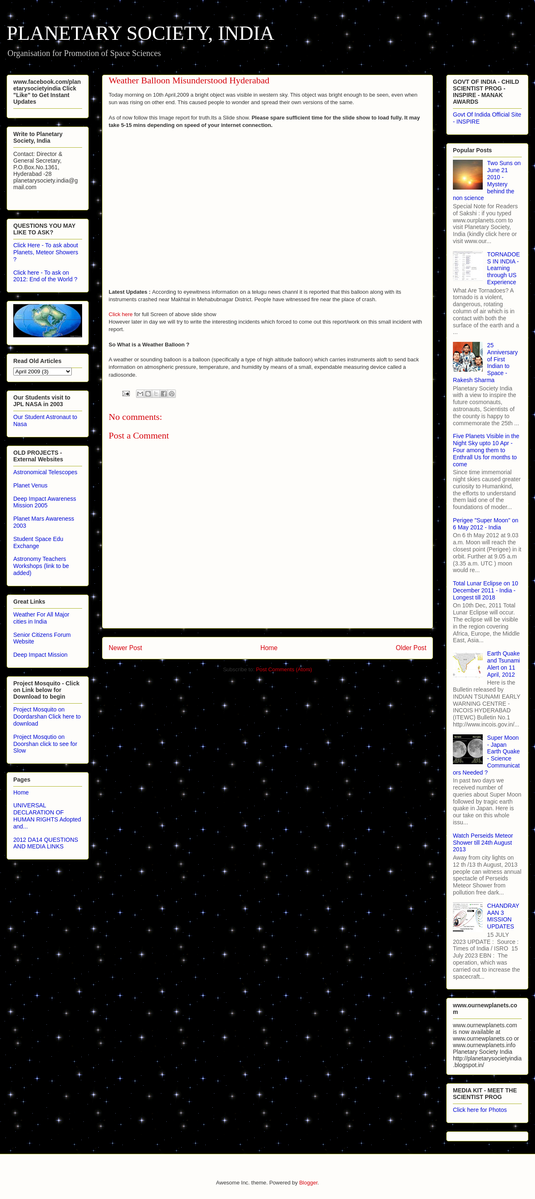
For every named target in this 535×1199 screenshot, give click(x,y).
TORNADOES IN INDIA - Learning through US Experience (503, 268)
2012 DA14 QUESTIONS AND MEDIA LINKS (45, 843)
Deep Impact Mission (40, 654)
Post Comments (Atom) (284, 669)
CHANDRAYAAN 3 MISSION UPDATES (503, 916)
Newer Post (125, 647)
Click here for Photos (480, 1109)
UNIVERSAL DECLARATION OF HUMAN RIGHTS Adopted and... (47, 815)
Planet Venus (30, 485)
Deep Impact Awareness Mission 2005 (44, 502)
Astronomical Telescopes (45, 472)
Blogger (308, 1183)
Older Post (411, 647)
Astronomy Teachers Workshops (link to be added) (41, 566)
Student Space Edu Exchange (38, 542)
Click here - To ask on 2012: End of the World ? (45, 276)
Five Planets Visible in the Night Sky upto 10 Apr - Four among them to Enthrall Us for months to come (486, 450)
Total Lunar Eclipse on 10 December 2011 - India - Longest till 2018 (485, 590)
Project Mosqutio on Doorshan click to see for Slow (45, 744)
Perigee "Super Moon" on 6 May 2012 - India (485, 524)
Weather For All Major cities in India (41, 618)
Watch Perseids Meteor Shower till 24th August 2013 (483, 842)
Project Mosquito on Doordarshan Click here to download (47, 716)
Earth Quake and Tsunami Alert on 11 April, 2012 (503, 663)
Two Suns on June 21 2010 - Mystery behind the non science (487, 180)
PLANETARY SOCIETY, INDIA (141, 33)
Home (269, 647)
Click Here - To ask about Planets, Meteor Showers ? (45, 252)
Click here (121, 314)
